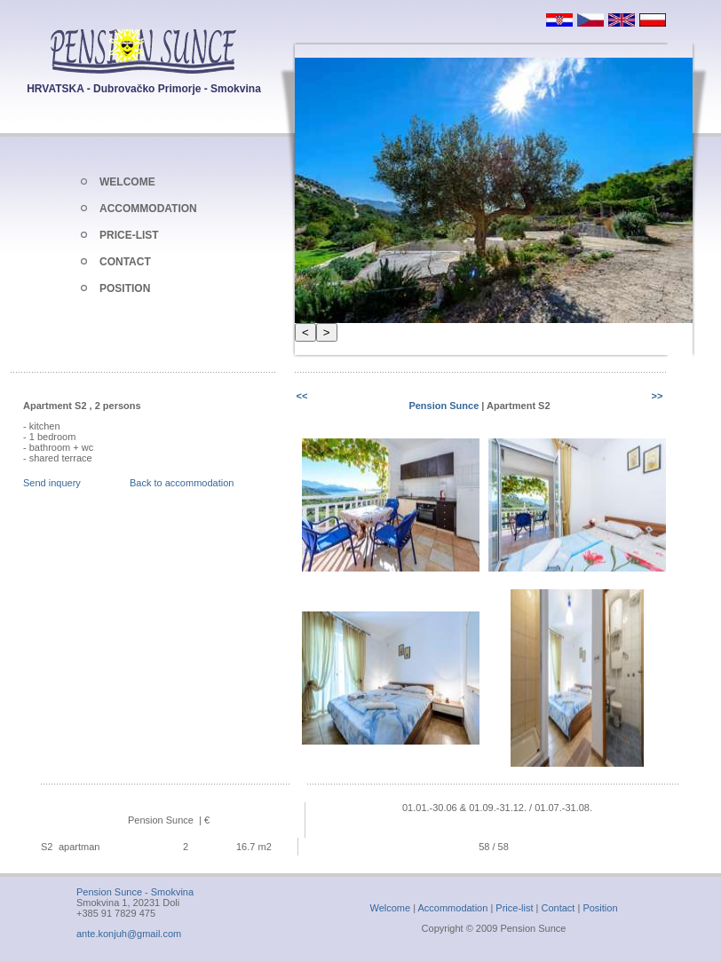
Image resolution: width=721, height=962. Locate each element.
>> (657, 395)
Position (599, 908)
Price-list (514, 908)
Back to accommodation (182, 482)
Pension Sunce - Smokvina (135, 892)
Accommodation (452, 908)
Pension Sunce (444, 405)
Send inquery (52, 482)
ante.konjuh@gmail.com (128, 933)
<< (302, 395)
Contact (558, 908)
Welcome (389, 908)
